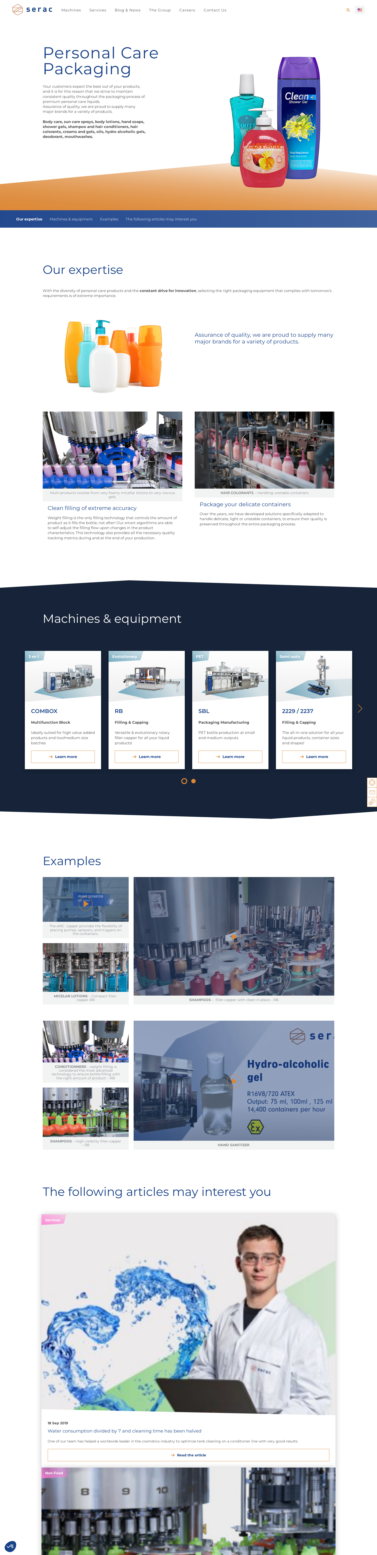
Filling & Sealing (322, 1437)
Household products (86, 1437)
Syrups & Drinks (26, 1443)
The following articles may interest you (161, 219)
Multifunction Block (325, 1443)
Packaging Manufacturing (271, 1437)
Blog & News (128, 10)
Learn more (66, 756)
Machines (71, 10)
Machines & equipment (71, 219)
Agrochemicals (192, 1437)
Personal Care (81, 1443)
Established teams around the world (177, 1494)
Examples (109, 219)
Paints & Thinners (139, 1448)
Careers (187, 10)
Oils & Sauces (24, 1448)
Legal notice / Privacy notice (38, 1546)
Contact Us (215, 10)
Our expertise (29, 219)
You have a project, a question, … (99, 1546)
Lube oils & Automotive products (144, 1440)
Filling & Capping (263, 1443)
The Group (160, 10)
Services (97, 10)
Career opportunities (39, 1494)
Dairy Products (26, 1437)
